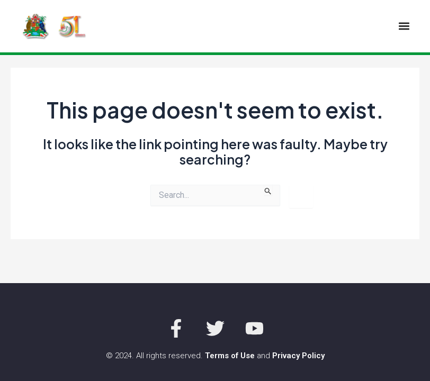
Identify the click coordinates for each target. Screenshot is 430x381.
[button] (404, 26)
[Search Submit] (268, 190)
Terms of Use (230, 355)
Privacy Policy (298, 355)
